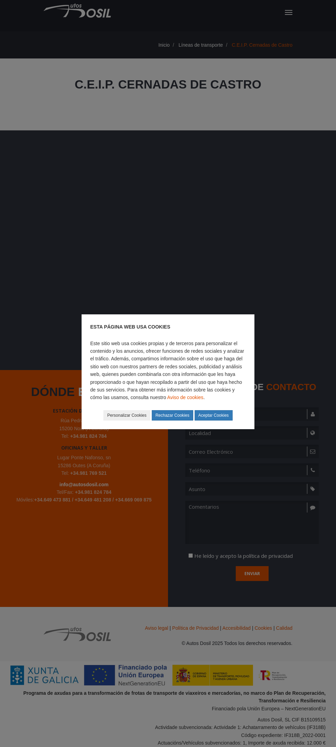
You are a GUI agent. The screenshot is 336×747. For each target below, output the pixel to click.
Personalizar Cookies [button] (126, 415)
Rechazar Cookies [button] (172, 415)
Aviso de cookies (185, 397)
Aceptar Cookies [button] (213, 415)
